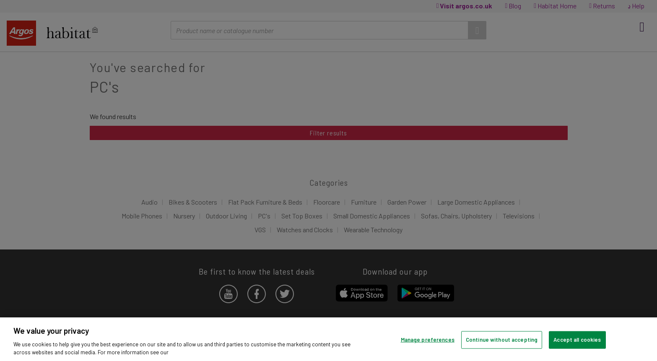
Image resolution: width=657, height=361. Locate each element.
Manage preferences (427, 339)
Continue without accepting (502, 339)
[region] (328, 339)
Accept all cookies (577, 339)
